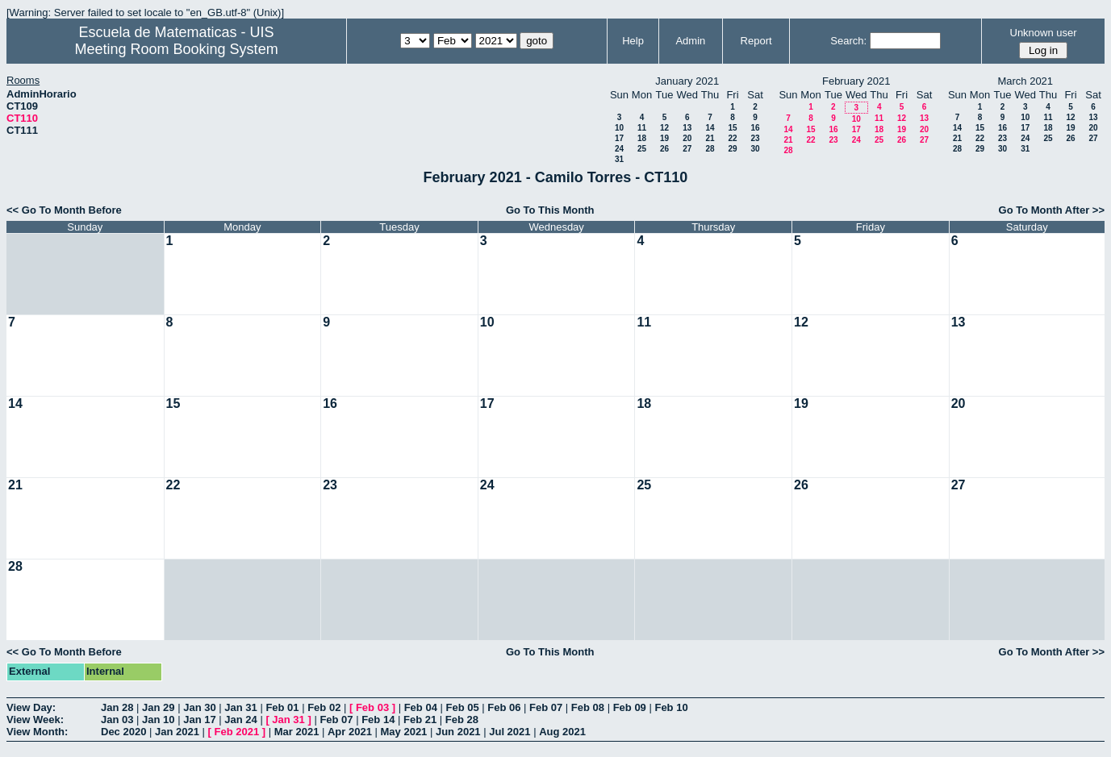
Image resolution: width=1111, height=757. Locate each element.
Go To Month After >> (1052, 210)
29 (732, 148)
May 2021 (404, 732)
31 (619, 159)
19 (664, 138)
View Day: (31, 707)
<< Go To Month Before (64, 210)
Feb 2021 (237, 732)
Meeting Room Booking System (176, 49)
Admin (690, 41)
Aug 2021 (562, 732)
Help (633, 41)
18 (641, 138)
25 (641, 148)
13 (687, 127)
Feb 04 (420, 707)
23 (754, 138)
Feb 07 (545, 707)
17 (619, 138)
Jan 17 (199, 719)
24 (619, 148)
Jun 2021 (458, 732)
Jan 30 (199, 707)
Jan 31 (240, 707)
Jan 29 (158, 707)
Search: (848, 41)
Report (756, 41)
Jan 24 (240, 719)
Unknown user (1043, 33)
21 (709, 138)
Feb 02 (323, 707)
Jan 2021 (177, 732)
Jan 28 (117, 707)
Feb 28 (461, 719)
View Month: (37, 732)
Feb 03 (372, 707)
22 (732, 138)
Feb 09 (629, 707)
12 (664, 127)
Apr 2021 (350, 732)
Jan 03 (117, 719)
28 (709, 148)
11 (641, 127)
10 (619, 127)
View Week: (35, 719)
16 (754, 127)
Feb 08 (587, 707)
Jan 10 (158, 719)
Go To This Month (550, 210)
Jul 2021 (509, 732)
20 (687, 138)
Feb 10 (670, 707)
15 (732, 127)
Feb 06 (503, 707)
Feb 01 (282, 707)
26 (664, 148)
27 (687, 148)
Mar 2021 (297, 732)
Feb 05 (461, 707)
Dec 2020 (123, 732)
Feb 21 (419, 719)
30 (754, 148)
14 (709, 127)
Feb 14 (378, 719)
